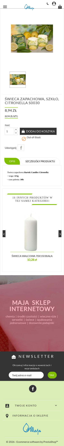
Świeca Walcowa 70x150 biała (32, 255)
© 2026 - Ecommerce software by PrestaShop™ (32, 441)
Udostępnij (21, 148)
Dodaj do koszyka (40, 131)
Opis (12, 161)
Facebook (32, 388)
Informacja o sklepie (30, 415)
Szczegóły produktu (40, 161)
